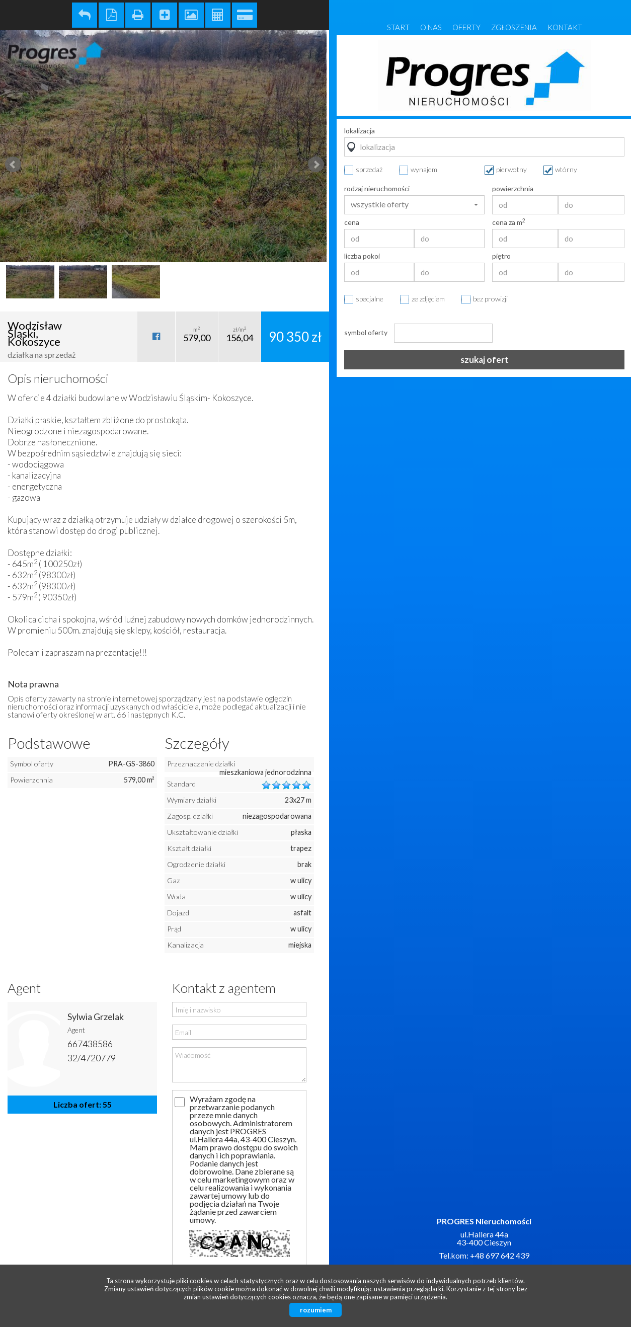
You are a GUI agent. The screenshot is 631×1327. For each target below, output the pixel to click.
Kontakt (564, 27)
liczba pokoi (362, 256)
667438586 (90, 1043)
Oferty (466, 27)
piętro (501, 256)
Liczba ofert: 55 (82, 1104)
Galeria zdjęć (191, 15)
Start (398, 27)
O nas (431, 27)
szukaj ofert (484, 359)
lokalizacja (359, 131)
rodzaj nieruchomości (377, 189)
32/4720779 (91, 1057)
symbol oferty (365, 333)
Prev (13, 165)
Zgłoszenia (514, 27)
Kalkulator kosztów (217, 15)
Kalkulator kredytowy (244, 15)
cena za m (508, 222)
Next (316, 165)
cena (351, 222)
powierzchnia (512, 189)
